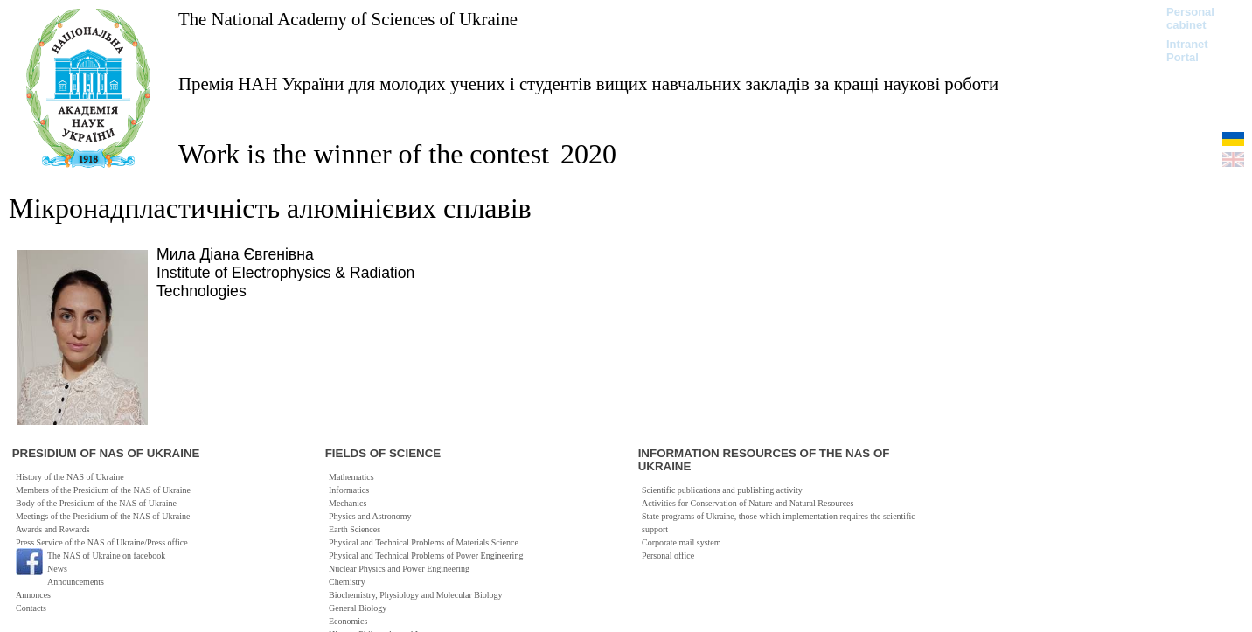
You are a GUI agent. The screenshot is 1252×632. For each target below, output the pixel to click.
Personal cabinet (1190, 18)
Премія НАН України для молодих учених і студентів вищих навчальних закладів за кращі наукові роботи (588, 83)
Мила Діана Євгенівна (235, 254)
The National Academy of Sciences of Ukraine (348, 19)
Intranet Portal (1187, 51)
